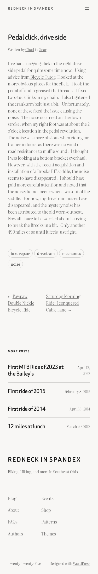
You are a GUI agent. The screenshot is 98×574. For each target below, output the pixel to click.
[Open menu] (87, 8)
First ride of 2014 (26, 408)
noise (15, 264)
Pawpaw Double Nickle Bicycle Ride (21, 303)
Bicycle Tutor (42, 77)
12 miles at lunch (26, 426)
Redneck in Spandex (30, 8)
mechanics (71, 253)
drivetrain (46, 253)
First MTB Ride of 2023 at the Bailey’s (35, 370)
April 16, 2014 (80, 408)
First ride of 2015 (26, 391)
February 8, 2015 (77, 391)
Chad (29, 49)
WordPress (81, 563)
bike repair (20, 253)
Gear (42, 49)
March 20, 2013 (78, 426)
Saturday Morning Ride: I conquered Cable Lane (63, 303)
